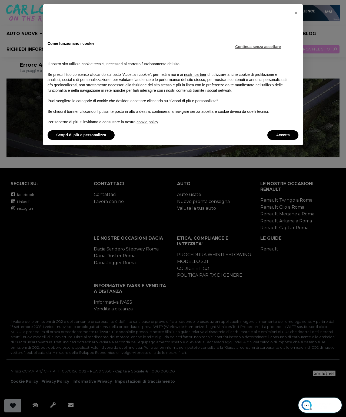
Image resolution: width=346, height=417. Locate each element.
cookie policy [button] (147, 122)
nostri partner (195, 74)
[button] (295, 13)
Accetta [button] (283, 135)
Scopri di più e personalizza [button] (81, 135)
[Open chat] (320, 405)
